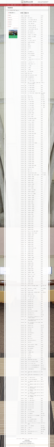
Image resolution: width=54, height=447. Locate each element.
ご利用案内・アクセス (24, 438)
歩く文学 (17, 438)
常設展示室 (11, 10)
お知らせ (8, 4)
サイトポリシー (36, 438)
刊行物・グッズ (35, 4)
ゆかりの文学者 (44, 4)
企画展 (12, 4)
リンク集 (29, 438)
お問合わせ (32, 438)
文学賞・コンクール (23, 4)
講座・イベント (16, 4)
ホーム (8, 10)
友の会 (40, 4)
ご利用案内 (29, 4)
